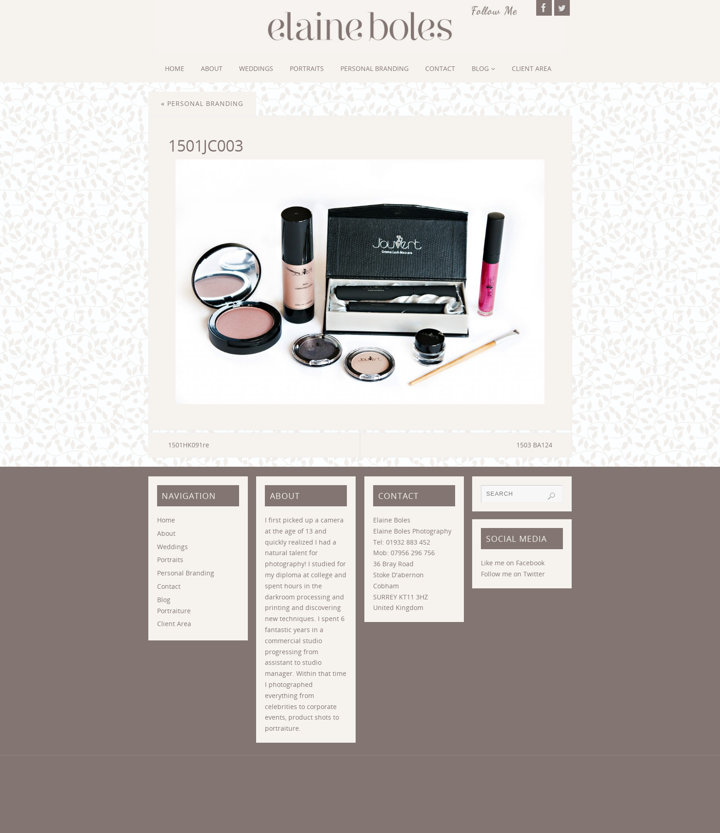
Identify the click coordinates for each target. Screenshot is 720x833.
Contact (169, 586)
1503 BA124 (534, 444)
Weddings (172, 546)
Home (166, 520)
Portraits (170, 559)
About (166, 533)
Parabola (358, 822)
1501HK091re (188, 444)
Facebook (530, 562)
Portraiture (174, 610)
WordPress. (396, 822)
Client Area (174, 623)
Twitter (534, 573)
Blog (163, 599)
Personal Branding (202, 103)
